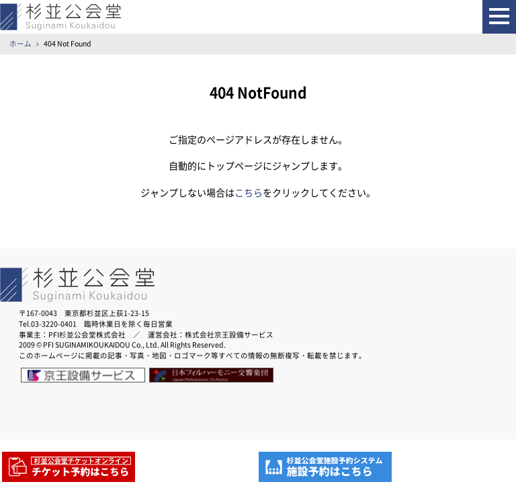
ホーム (20, 43)
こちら (248, 193)
